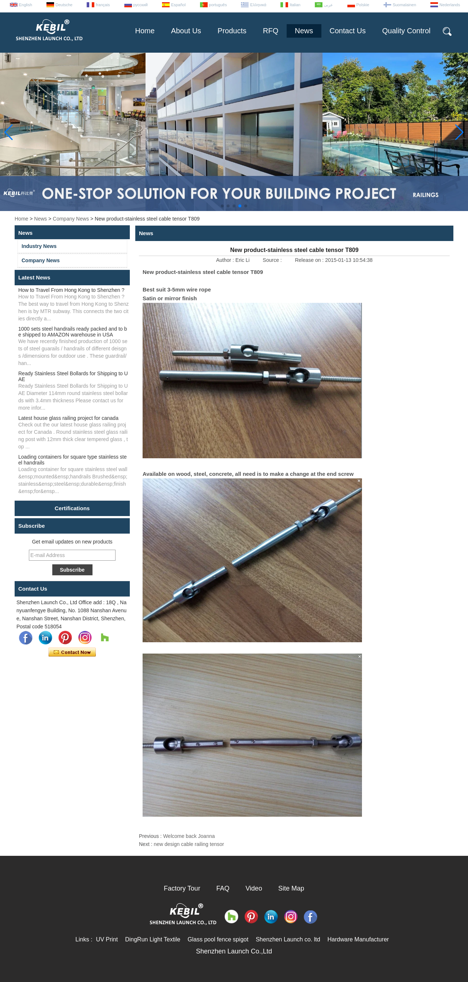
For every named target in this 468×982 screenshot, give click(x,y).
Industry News (39, 246)
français (103, 5)
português (218, 5)
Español (178, 5)
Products (232, 31)
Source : (273, 260)
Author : (225, 260)
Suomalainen (404, 5)
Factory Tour (182, 888)
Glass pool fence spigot (218, 939)
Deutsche (64, 5)
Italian (295, 5)
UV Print (107, 939)
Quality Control (406, 31)
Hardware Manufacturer (358, 939)
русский (140, 5)
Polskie (362, 5)
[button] (222, 205)
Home (144, 31)
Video (253, 888)
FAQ (223, 888)
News (304, 31)
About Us (186, 31)
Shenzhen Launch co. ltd (288, 939)
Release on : (310, 260)
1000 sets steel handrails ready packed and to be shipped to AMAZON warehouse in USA (72, 332)
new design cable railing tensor (189, 844)
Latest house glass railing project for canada (68, 418)
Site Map (291, 888)
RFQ (270, 31)
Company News (71, 219)
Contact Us (347, 31)
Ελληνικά (258, 5)
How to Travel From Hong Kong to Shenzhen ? (71, 290)
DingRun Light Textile (152, 939)
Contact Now (72, 652)
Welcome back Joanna (189, 836)
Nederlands (449, 5)
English (25, 5)
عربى (328, 5)
